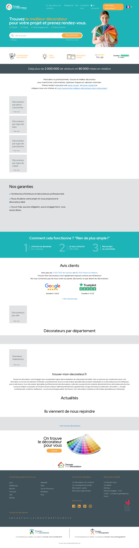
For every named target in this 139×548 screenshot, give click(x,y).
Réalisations (68, 5)
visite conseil (73, 85)
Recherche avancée (72, 40)
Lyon (11, 482)
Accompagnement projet (82, 485)
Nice (42, 495)
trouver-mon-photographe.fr (115, 537)
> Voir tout (16, 112)
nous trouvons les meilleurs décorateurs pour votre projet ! (82, 88)
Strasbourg (13, 485)
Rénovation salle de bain (81, 491)
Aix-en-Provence (47, 488)
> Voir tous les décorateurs (69, 426)
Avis (76, 5)
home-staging (89, 85)
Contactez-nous (84, 6)
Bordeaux (44, 492)
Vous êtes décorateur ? (110, 6)
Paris (42, 485)
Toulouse (12, 492)
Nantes (12, 498)
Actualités (107, 485)
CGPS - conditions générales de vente (116, 494)
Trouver (54, 450)
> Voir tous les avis (69, 299)
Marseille (44, 482)
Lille (10, 495)
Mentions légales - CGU (113, 491)
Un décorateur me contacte (53, 6)
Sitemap (107, 488)
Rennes (12, 488)
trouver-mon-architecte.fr (52, 537)
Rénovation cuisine (79, 488)
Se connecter (95, 6)
